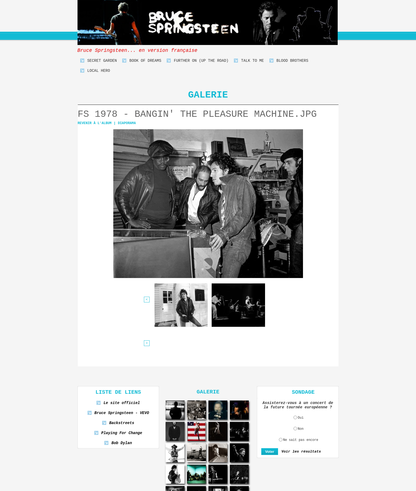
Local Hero (95, 71)
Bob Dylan (121, 400)
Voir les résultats (300, 408)
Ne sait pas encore (300, 396)
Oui (301, 374)
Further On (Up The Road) (197, 61)
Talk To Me (249, 61)
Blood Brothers (288, 61)
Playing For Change (122, 389)
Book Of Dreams (141, 61)
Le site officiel (122, 359)
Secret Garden (98, 61)
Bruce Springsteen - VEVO (121, 369)
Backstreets (121, 379)
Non (301, 385)
